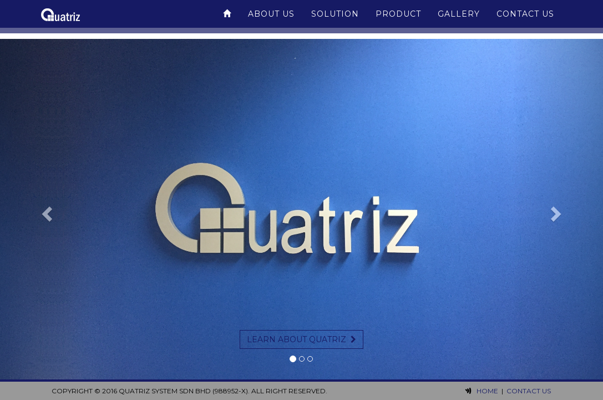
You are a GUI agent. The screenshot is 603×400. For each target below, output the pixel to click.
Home (487, 391)
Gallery (459, 19)
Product (398, 19)
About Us (271, 19)
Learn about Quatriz (301, 339)
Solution (335, 19)
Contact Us (525, 19)
